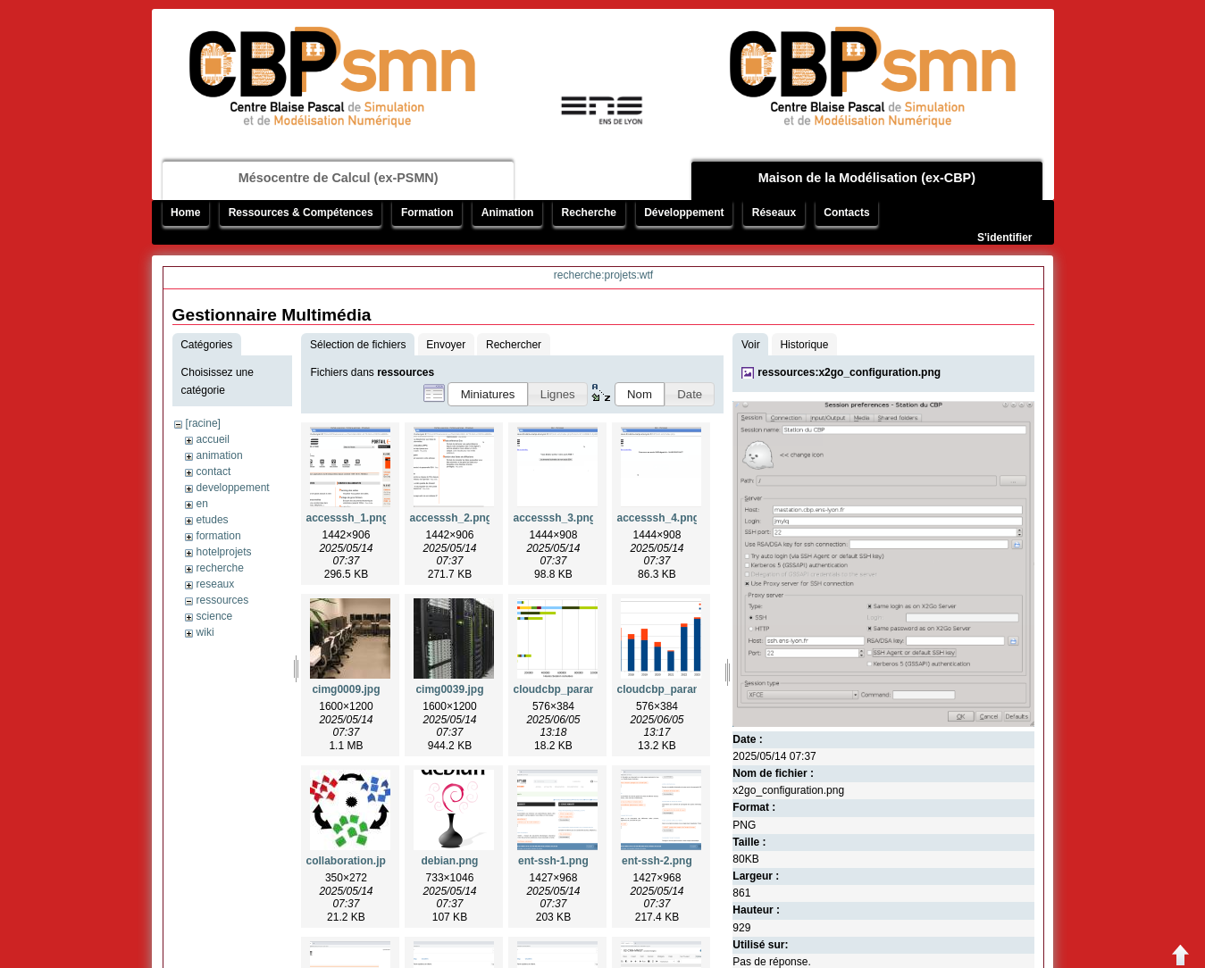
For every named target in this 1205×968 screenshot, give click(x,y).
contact (214, 471)
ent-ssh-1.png (553, 861)
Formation (427, 212)
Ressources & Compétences (301, 212)
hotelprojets (224, 552)
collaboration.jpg (348, 861)
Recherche (589, 212)
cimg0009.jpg (346, 689)
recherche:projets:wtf (603, 275)
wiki (205, 632)
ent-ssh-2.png (657, 861)
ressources (223, 600)
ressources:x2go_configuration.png (849, 372)
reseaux (216, 584)
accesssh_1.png (347, 518)
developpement (233, 487)
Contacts (846, 212)
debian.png (449, 861)
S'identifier (1005, 237)
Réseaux (774, 212)
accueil (213, 439)
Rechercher (513, 344)
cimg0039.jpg (449, 689)
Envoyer (445, 344)
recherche (220, 568)
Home (185, 212)
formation (219, 536)
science (215, 616)
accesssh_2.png (450, 518)
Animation (507, 212)
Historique (804, 344)
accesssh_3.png (554, 518)
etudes (213, 519)
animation (220, 455)
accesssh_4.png (657, 518)
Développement (684, 212)
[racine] (203, 423)
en (202, 503)
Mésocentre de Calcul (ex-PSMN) (338, 178)
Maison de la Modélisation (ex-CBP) (866, 178)
